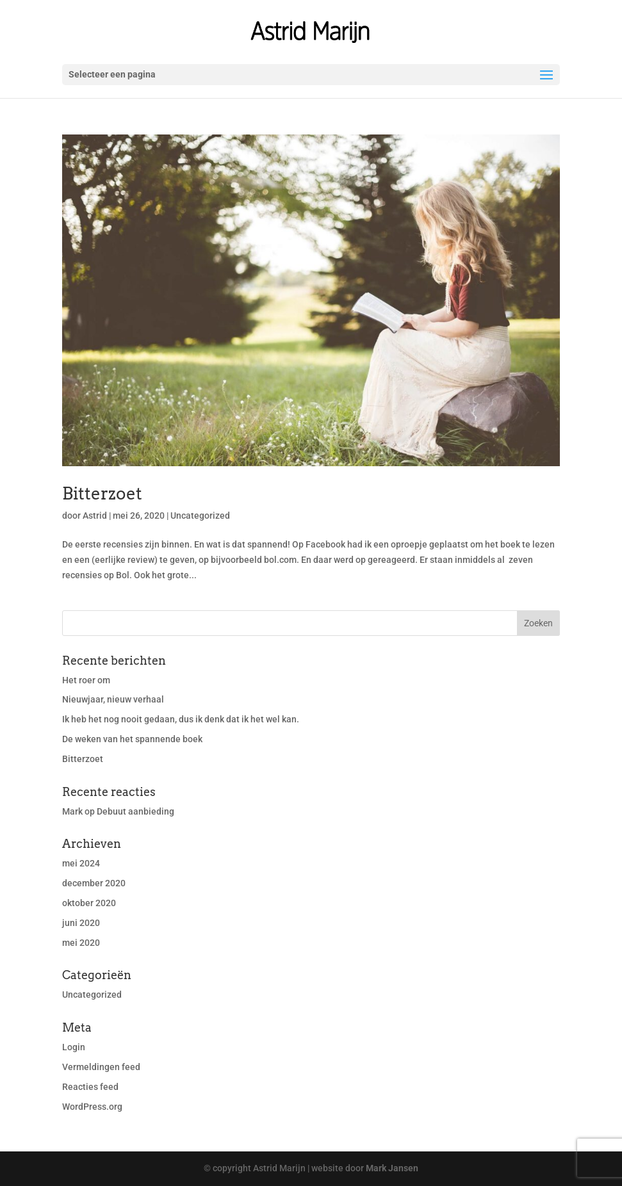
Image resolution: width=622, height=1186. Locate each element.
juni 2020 (81, 923)
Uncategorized (200, 515)
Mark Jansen (392, 1168)
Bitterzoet (102, 493)
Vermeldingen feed (101, 1067)
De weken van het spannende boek (132, 739)
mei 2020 (81, 943)
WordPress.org (92, 1106)
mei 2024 (81, 863)
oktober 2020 (89, 903)
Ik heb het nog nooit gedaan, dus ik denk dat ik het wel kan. (180, 719)
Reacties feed (90, 1087)
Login (73, 1047)
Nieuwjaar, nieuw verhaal (113, 699)
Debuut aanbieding (135, 811)
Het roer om (86, 680)
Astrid (95, 515)
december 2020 (94, 883)
